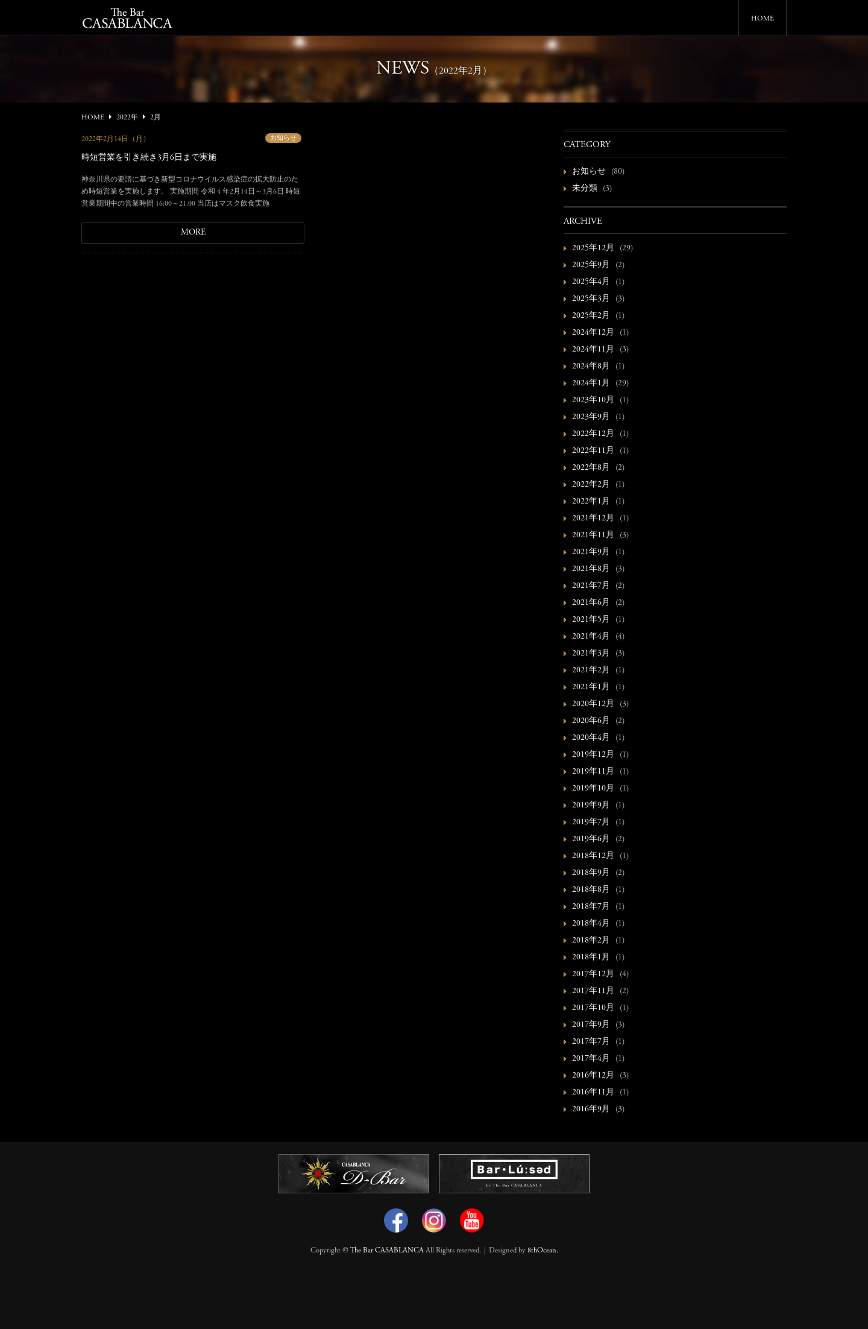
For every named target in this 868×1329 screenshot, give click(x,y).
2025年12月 (593, 248)
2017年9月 (591, 1025)
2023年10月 (593, 400)
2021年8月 (591, 569)
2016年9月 (591, 1109)
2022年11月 (593, 451)
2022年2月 (591, 485)
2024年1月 (591, 383)
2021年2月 (591, 670)
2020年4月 (591, 738)
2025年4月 (591, 282)
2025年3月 (591, 299)
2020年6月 (591, 721)
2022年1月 (591, 501)
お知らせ (283, 138)
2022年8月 (591, 468)
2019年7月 (591, 822)
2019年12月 (593, 755)
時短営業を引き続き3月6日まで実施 (148, 158)
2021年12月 (593, 518)
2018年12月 (593, 856)
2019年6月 (591, 839)
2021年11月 (593, 535)
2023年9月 (591, 417)
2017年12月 (593, 974)
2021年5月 (591, 620)
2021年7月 (591, 586)
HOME (762, 18)
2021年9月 (591, 552)
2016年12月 (593, 1076)
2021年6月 (591, 603)
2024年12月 (593, 333)
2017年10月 (593, 1008)
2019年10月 (593, 788)
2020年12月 (593, 704)
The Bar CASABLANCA (387, 1250)
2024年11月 (593, 350)
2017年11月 (593, 991)
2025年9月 (591, 265)
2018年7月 (591, 907)
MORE (193, 233)
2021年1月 (591, 687)
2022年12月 (593, 434)
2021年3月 (591, 653)
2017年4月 (591, 1059)
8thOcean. (542, 1250)
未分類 (584, 189)
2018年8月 (591, 890)
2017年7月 (591, 1042)
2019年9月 (591, 805)
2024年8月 (591, 366)
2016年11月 (593, 1092)
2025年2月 (591, 316)
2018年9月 (591, 873)
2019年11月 (593, 772)
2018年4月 (591, 924)
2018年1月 (591, 957)
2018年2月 (591, 940)
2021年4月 (591, 637)
